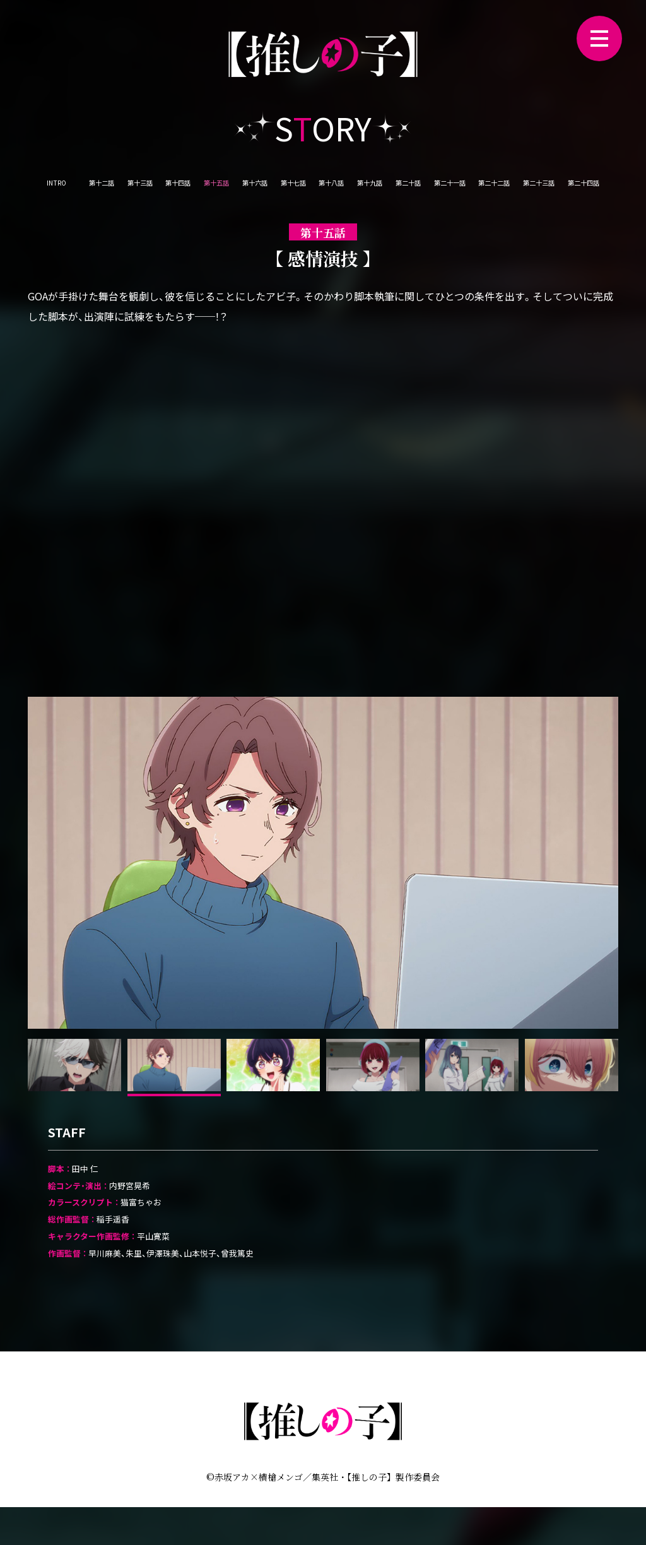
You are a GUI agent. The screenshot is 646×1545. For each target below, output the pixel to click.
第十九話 (476, 186)
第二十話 (530, 186)
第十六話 (313, 186)
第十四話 (205, 186)
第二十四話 (387, 217)
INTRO (46, 186)
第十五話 (259, 186)
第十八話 (422, 186)
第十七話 (368, 186)
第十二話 (96, 186)
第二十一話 (590, 186)
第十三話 (151, 186)
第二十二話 (258, 217)
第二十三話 (323, 217)
